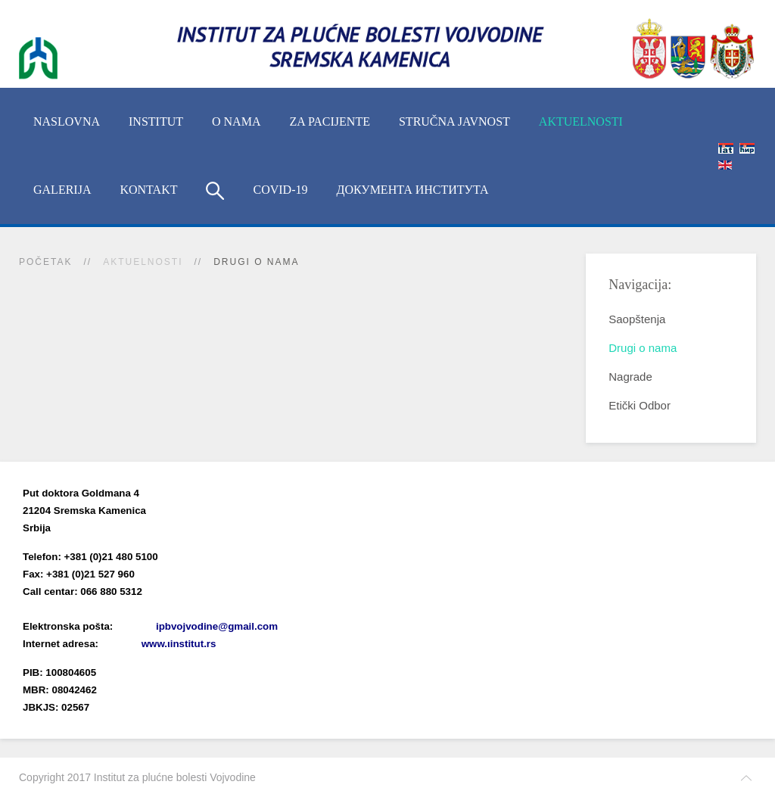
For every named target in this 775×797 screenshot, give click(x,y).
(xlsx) (183, 609)
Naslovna (66, 121)
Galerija (62, 189)
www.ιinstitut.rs (179, 643)
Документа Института (412, 189)
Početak (45, 262)
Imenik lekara (94, 609)
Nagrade (630, 376)
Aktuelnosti (581, 121)
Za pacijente (329, 121)
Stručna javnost (454, 121)
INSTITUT (156, 121)
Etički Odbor (639, 405)
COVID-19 (280, 189)
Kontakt (148, 189)
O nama (236, 121)
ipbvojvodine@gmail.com (217, 626)
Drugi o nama (642, 347)
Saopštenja (636, 319)
